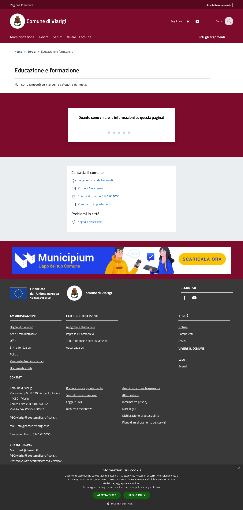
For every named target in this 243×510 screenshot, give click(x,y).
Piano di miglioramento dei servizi (144, 422)
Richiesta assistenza (79, 408)
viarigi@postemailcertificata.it (36, 417)
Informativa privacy (134, 402)
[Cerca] (228, 21)
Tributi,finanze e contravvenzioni (87, 340)
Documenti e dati (21, 368)
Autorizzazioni (75, 347)
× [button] (238, 468)
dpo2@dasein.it (27, 450)
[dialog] (121, 487)
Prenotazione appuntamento (84, 388)
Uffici (13, 340)
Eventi (182, 366)
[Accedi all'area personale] (219, 5)
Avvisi (182, 340)
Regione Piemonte (21, 5)
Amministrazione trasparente (141, 388)
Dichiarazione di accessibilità (140, 415)
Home (18, 51)
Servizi (32, 51)
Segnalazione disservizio (81, 395)
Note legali (129, 408)
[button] (121, 503)
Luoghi (182, 359)
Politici (14, 354)
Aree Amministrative (23, 334)
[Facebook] (185, 21)
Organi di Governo (21, 327)
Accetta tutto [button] (106, 495)
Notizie (183, 327)
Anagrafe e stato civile (80, 327)
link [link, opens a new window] (158, 487)
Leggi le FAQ (74, 402)
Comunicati (185, 334)
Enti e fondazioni (21, 347)
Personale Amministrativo (26, 361)
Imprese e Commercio (80, 334)
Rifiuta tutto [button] (137, 495)
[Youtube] (195, 21)
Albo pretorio (130, 395)
